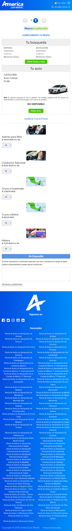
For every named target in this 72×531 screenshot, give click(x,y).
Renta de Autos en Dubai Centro (53, 497)
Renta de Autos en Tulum (18, 516)
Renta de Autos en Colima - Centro (18, 494)
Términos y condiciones (12, 284)
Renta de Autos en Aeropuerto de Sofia (53, 419)
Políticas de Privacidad (52, 528)
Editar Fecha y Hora (36, 61)
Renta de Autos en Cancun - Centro (52, 486)
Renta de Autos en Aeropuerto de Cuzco (18, 347)
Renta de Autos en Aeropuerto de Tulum (52, 425)
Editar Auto (36, 111)
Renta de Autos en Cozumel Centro (52, 494)
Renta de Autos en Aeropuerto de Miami (52, 395)
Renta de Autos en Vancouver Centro (18, 521)
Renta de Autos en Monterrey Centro (19, 513)
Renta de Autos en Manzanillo (53, 510)
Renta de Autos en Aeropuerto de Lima (53, 379)
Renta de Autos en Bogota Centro (18, 486)
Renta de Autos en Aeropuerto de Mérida (52, 392)
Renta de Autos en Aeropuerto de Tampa (52, 422)
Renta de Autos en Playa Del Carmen (53, 513)
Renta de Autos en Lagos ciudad (18, 510)
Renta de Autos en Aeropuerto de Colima (52, 339)
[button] (60, 3)
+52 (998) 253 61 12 (61, 7)
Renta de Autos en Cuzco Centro (18, 497)
